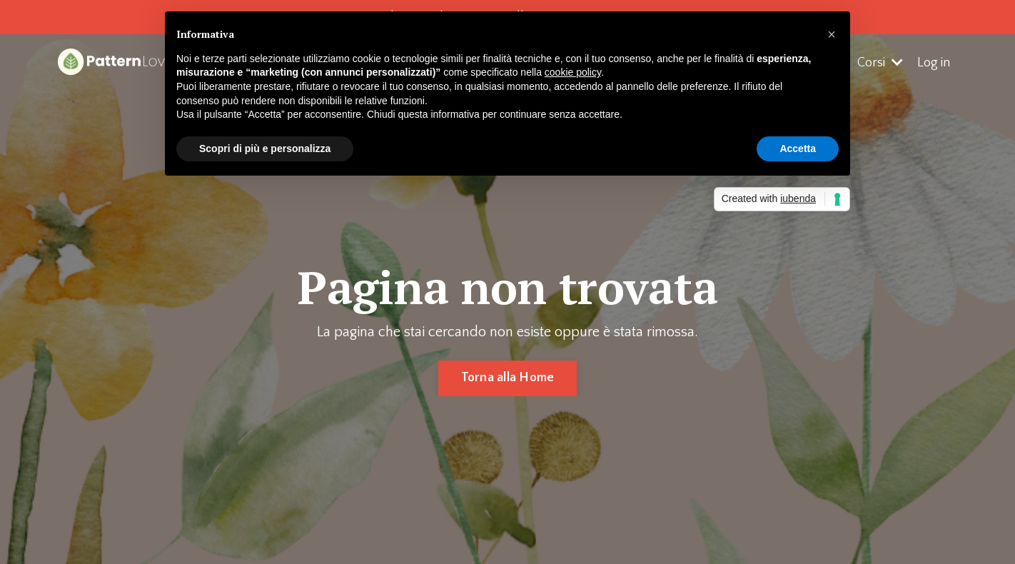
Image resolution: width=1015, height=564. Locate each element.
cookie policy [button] (573, 72)
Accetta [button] (797, 148)
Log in (933, 63)
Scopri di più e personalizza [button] (264, 148)
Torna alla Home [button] (508, 378)
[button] (831, 34)
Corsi (880, 63)
